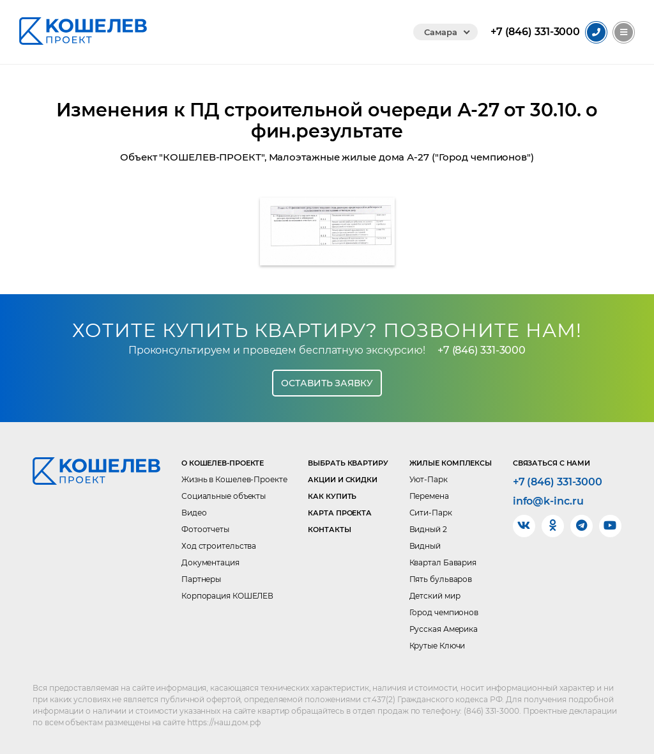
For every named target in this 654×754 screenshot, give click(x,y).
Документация (210, 562)
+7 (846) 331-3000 (481, 350)
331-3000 (535, 32)
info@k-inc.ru (548, 501)
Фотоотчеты (205, 529)
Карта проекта (340, 512)
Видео (194, 512)
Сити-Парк (430, 512)
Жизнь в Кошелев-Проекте (234, 479)
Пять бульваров (441, 579)
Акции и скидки (342, 479)
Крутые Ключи (437, 645)
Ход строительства (218, 546)
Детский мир (434, 596)
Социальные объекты (223, 496)
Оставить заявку (327, 383)
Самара (440, 32)
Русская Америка (443, 629)
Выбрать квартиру (348, 463)
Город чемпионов (444, 612)
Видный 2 (428, 529)
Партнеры (201, 579)
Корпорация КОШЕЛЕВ (227, 596)
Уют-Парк (428, 479)
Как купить (332, 496)
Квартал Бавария (443, 562)
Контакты (329, 529)
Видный (425, 546)
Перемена (429, 496)
